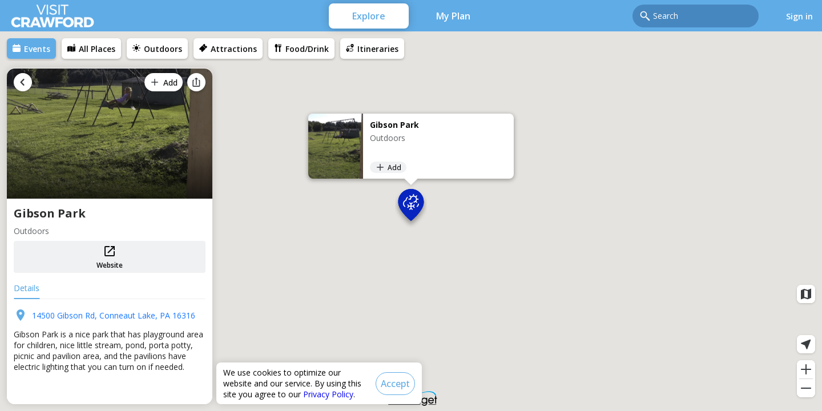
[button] (411, 208)
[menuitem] (31, 48)
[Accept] (395, 383)
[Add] (388, 167)
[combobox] (702, 16)
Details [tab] (26, 288)
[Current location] (806, 344)
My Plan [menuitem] (453, 16)
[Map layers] (806, 294)
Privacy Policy (328, 394)
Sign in (799, 16)
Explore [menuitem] (368, 16)
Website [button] (109, 257)
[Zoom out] (806, 388)
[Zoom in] (806, 369)
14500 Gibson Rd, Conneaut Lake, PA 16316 (113, 315)
